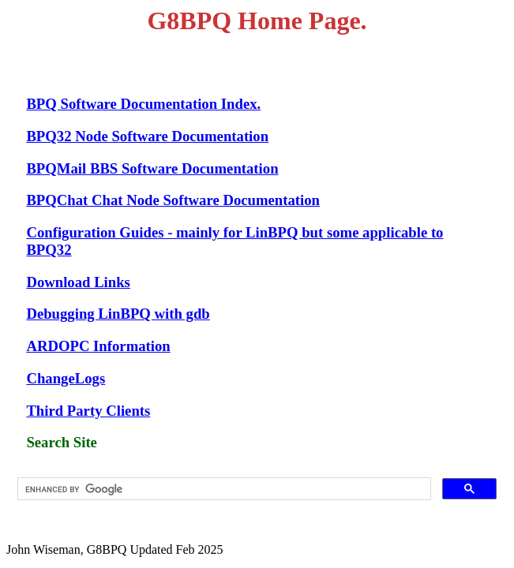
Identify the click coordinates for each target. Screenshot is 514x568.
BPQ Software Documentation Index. (143, 103)
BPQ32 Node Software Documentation (147, 136)
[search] (222, 489)
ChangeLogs (65, 378)
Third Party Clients (88, 410)
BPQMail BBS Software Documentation (152, 168)
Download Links (78, 282)
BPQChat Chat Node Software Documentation (173, 200)
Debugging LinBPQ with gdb (117, 313)
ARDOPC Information (98, 346)
